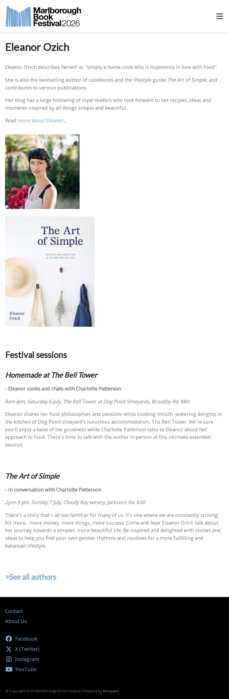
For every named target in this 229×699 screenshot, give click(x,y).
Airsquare (111, 691)
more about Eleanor (41, 120)
